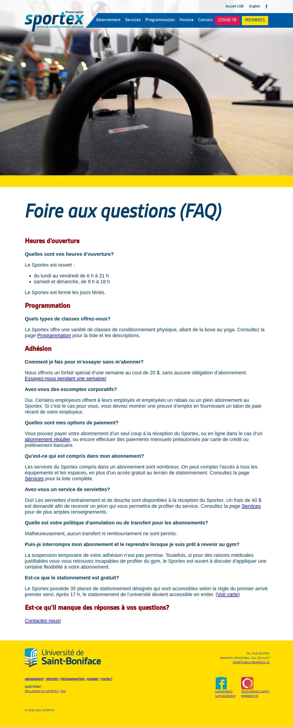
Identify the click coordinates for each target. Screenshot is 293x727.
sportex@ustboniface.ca (251, 662)
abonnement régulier (47, 439)
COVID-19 (227, 20)
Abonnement (108, 20)
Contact (205, 20)
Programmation (160, 20)
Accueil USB (234, 6)
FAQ (63, 691)
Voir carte (227, 594)
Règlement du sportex (41, 691)
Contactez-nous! (43, 621)
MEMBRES (255, 20)
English (254, 6)
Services (133, 20)
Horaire (186, 20)
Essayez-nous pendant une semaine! (65, 378)
